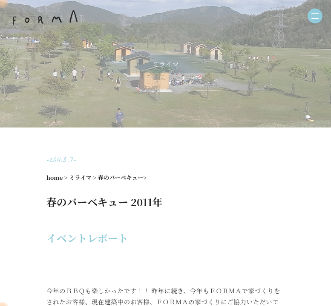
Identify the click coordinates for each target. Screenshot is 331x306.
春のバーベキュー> (122, 177)
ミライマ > (82, 177)
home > (57, 177)
